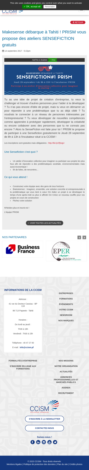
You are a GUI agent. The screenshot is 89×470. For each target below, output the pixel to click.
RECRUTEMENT (66, 393)
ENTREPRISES (66, 293)
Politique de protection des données (39, 464)
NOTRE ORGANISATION (66, 366)
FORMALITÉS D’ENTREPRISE (23, 361)
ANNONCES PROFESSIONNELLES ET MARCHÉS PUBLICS (66, 379)
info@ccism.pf (27, 347)
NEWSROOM (66, 315)
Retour (78, 22)
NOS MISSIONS (66, 361)
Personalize (50, 7)
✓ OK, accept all (32, 6)
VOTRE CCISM (66, 310)
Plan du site (62, 464)
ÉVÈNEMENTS (66, 304)
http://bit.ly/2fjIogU (56, 143)
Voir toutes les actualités (44, 223)
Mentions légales (14, 464)
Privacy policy (64, 6)
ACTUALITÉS (66, 371)
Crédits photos (75, 464)
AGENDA (66, 388)
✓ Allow (52, 60)
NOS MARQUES (66, 320)
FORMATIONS (66, 299)
